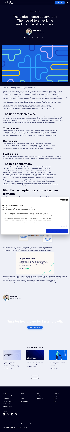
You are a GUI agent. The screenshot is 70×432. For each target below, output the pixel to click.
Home (31, 11)
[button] (67, 2)
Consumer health (7, 396)
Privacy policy (19, 423)
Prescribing (6, 398)
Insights (35, 11)
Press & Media (24, 401)
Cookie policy (28, 423)
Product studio (7, 404)
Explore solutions (7, 406)
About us (22, 396)
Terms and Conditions (8, 423)
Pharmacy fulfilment (8, 401)
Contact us (40, 398)
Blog (39, 11)
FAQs (55, 401)
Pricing (39, 396)
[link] (12, 361)
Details (63, 226)
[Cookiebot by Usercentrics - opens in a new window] (61, 200)
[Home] (8, 2)
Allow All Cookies (57, 231)
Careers (22, 398)
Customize (35, 231)
